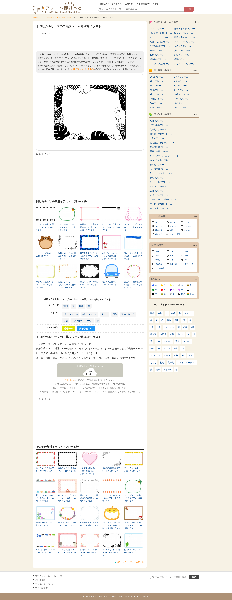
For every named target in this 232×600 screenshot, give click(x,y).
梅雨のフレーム (157, 50)
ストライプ (173, 226)
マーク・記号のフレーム (161, 204)
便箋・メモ (188, 264)
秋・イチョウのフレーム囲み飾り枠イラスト (133, 469)
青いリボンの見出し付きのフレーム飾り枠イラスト (133, 256)
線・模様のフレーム (159, 208)
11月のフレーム (157, 99)
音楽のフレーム (157, 178)
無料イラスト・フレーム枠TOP (45, 17)
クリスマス (169, 327)
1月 (151, 327)
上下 (171, 251)
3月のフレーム (156, 81)
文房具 (171, 362)
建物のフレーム (157, 191)
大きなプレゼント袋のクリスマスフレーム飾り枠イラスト (67, 227)
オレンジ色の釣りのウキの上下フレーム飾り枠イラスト (111, 498)
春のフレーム (156, 103)
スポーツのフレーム (159, 195)
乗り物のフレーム (158, 164)
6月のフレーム (181, 85)
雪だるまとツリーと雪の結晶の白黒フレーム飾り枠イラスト (89, 498)
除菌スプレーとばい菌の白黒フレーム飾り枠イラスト (67, 256)
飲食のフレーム (157, 138)
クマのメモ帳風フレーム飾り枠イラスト (45, 254)
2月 (192, 327)
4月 (158, 327)
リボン (172, 260)
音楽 (175, 348)
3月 (176, 320)
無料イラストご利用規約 (82, 69)
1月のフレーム (156, 77)
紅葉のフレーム (181, 59)
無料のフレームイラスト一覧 (48, 576)
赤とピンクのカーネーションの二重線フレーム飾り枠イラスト (111, 256)
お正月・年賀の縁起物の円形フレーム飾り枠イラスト (133, 285)
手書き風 (158, 230)
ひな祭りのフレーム (183, 33)
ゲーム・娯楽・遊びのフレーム (164, 199)
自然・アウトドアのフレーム (163, 173)
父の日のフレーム (182, 50)
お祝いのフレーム (158, 186)
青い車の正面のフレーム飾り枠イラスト (111, 283)
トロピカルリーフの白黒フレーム (90, 366)
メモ (158, 341)
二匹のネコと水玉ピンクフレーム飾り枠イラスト (67, 552)
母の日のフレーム (182, 46)
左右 (186, 251)
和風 (171, 230)
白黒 (65, 320)
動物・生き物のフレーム (161, 160)
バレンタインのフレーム (161, 33)
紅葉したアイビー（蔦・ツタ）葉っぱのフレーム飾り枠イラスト (67, 286)
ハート (167, 355)
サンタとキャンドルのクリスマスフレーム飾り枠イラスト (133, 525)
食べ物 (180, 334)
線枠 (160, 313)
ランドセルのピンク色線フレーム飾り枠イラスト (133, 227)
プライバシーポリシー (45, 584)
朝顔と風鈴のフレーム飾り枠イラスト (45, 523)
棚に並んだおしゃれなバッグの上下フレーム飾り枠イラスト (45, 498)
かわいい (173, 222)
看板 (177, 341)
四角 (114, 314)
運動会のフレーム (158, 59)
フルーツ (187, 341)
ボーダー (187, 226)
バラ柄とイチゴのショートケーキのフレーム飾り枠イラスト (67, 498)
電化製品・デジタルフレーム (163, 142)
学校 (190, 355)
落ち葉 (153, 334)
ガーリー (158, 226)
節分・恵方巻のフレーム (185, 28)
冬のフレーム (180, 107)
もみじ (153, 362)
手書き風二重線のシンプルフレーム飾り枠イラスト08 (45, 285)
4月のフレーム (181, 81)
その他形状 (159, 268)
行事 (185, 327)
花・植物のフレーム (82, 320)
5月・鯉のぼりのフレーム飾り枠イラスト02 (45, 551)
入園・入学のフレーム (160, 42)
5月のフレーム (156, 85)
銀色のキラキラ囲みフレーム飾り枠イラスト (89, 523)
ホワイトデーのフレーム (161, 37)
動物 (169, 320)
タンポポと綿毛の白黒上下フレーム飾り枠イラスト (45, 227)
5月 (183, 355)
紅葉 (172, 334)
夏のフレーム (128, 314)
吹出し (158, 260)
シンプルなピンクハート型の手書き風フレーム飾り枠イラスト (89, 471)
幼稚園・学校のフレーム (161, 134)
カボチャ (167, 369)
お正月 (163, 334)
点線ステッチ (160, 234)
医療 (152, 348)
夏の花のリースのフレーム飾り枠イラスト (67, 523)
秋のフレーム (156, 107)
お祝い (166, 348)
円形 (171, 256)
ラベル (187, 260)
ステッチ (189, 313)
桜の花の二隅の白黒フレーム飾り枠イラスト (111, 469)
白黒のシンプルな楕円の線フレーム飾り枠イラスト (89, 285)
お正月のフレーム (158, 28)
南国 (65, 306)
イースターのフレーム (184, 42)
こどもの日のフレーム (160, 46)
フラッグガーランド (186, 362)
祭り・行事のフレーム (160, 182)
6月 (182, 348)
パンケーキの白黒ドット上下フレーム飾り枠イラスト (111, 227)
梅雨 (162, 362)
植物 (81, 306)
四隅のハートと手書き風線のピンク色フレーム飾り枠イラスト (89, 227)
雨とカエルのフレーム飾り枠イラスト (133, 551)
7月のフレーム (66, 17)
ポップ (104, 314)
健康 (158, 369)
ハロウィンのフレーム (160, 63)
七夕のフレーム (157, 55)
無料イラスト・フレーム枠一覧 (130, 562)
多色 (192, 294)
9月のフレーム (156, 94)
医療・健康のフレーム (160, 151)
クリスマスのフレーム (184, 63)
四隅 (157, 256)
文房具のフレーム (158, 129)
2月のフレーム (181, 77)
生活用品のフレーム (159, 147)
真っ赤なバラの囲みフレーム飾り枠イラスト (45, 469)
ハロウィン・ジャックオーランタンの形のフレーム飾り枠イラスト (111, 525)
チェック (187, 230)
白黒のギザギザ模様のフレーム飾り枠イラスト (67, 471)
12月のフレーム (181, 99)
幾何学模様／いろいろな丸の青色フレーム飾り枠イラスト (89, 256)
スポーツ (167, 341)
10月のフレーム (181, 94)
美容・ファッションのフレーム (164, 156)
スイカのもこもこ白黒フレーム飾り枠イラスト (111, 552)
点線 (173, 313)
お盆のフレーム (181, 55)
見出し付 (173, 264)
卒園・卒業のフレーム (184, 37)
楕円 (186, 256)
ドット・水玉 (174, 234)
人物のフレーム (157, 121)
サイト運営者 (41, 588)
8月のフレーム (89, 314)
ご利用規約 (70, 380)
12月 (184, 320)
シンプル (158, 222)
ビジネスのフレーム (159, 125)
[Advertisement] (90, 42)
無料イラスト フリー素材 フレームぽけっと (115, 596)
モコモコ (158, 264)
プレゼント (155, 355)
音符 (176, 355)
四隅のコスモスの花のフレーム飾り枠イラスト (89, 552)
